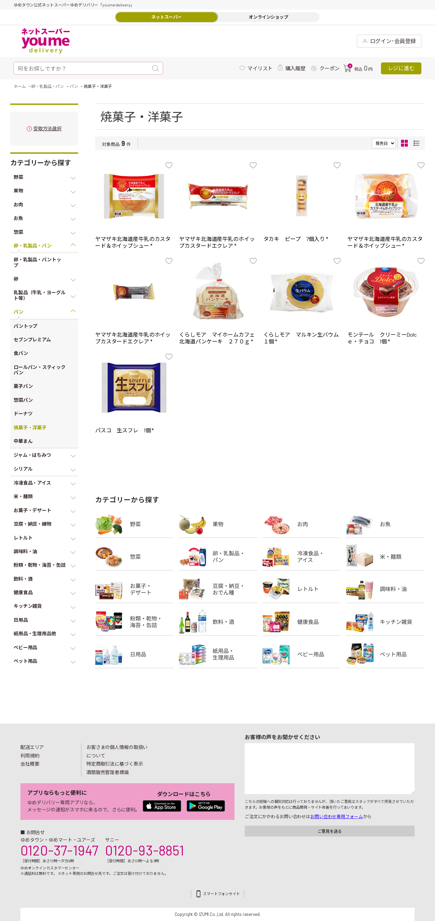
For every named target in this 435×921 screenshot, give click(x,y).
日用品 (134, 654)
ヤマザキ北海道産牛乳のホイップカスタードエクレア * (217, 242)
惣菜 (134, 556)
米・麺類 (385, 556)
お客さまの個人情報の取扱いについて (116, 751)
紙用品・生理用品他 (218, 654)
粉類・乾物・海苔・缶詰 (134, 621)
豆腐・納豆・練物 (218, 589)
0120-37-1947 (59, 850)
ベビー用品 (301, 654)
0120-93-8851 (144, 850)
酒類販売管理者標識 (107, 772)
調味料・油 (385, 589)
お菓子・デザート (134, 589)
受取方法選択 (47, 128)
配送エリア (32, 747)
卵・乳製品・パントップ (37, 262)
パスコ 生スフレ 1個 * (124, 430)
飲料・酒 (218, 621)
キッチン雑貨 (385, 621)
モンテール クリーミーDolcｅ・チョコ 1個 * (382, 337)
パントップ (25, 326)
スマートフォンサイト (221, 894)
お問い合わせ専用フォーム (336, 816)
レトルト (301, 589)
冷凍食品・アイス (301, 556)
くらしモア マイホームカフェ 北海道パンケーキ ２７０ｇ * (219, 337)
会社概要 (29, 764)
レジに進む (401, 68)
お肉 (301, 524)
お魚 (385, 524)
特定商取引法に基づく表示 (114, 764)
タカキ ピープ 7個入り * (295, 239)
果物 (218, 524)
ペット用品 (385, 654)
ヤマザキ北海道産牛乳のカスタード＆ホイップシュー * (133, 242)
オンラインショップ (268, 17)
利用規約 (29, 755)
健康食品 (301, 621)
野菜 (134, 524)
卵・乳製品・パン (218, 556)
